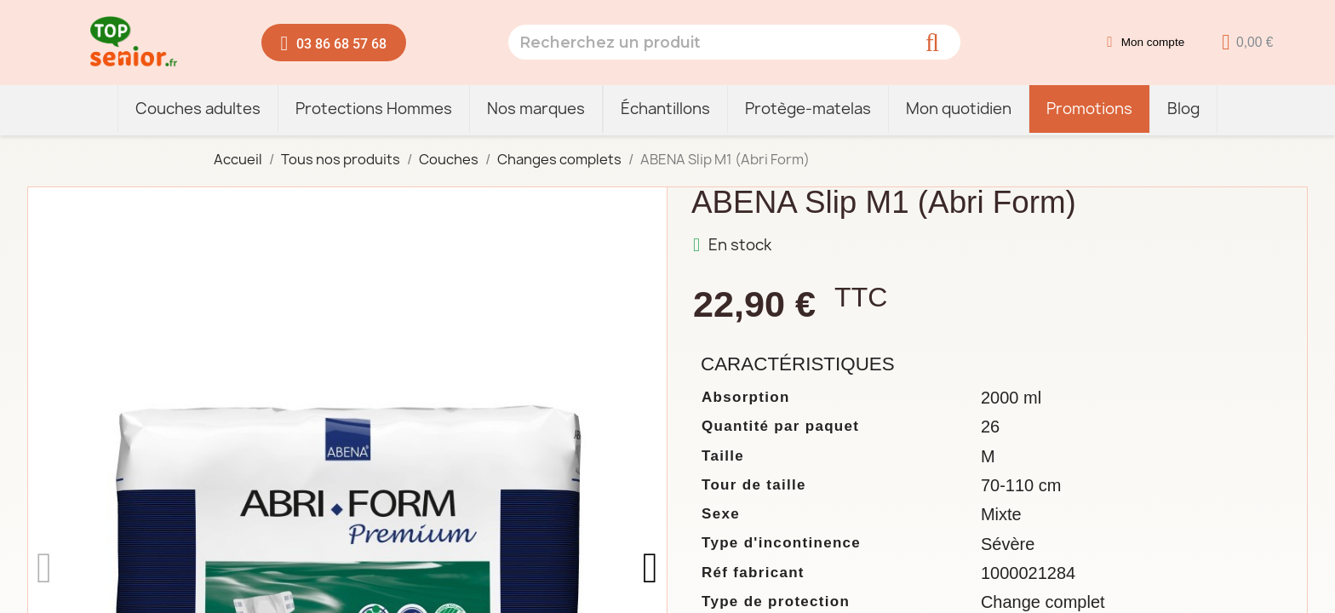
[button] (334, 42)
